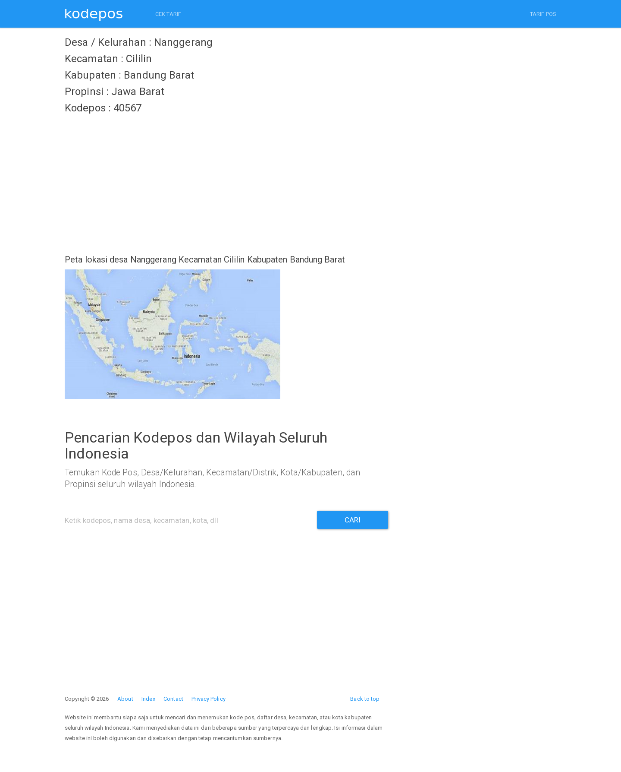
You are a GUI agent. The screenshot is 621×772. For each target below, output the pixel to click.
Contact (173, 699)
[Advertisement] (226, 179)
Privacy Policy (208, 699)
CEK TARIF (168, 14)
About (125, 699)
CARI (353, 520)
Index (148, 699)
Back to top (365, 699)
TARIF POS (543, 14)
